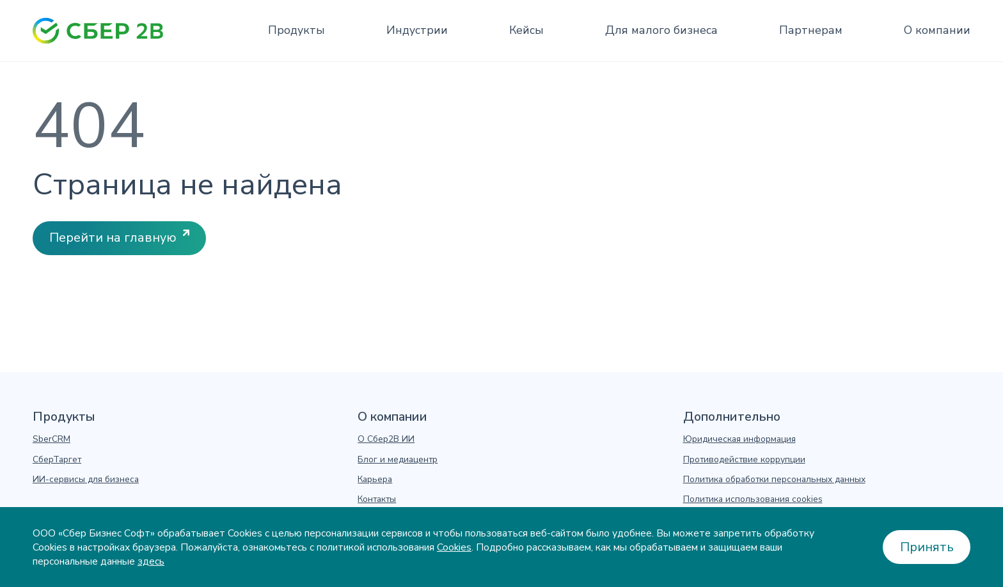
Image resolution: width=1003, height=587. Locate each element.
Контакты (377, 499)
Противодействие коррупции (744, 460)
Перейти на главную (113, 237)
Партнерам (810, 30)
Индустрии (417, 30)
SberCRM (51, 439)
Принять (927, 547)
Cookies (454, 547)
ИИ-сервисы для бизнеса (86, 479)
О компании (937, 30)
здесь (151, 561)
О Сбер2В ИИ (386, 439)
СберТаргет (57, 460)
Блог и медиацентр (398, 460)
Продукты (296, 30)
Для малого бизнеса (661, 30)
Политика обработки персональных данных (774, 479)
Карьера (375, 479)
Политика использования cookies (753, 499)
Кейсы (526, 30)
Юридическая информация (739, 439)
